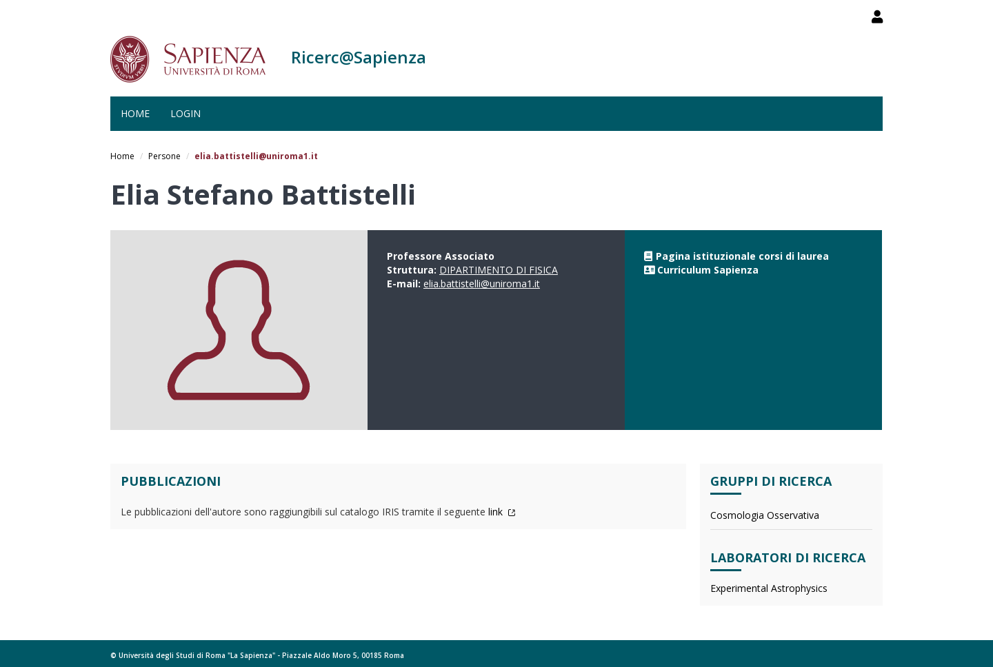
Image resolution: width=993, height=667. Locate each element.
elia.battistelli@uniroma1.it (481, 283)
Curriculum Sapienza (708, 269)
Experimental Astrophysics (769, 588)
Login (185, 113)
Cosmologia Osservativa (764, 515)
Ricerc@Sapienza (358, 56)
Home (135, 113)
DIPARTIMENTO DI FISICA (498, 269)
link (502, 511)
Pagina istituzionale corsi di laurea (742, 256)
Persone (164, 156)
